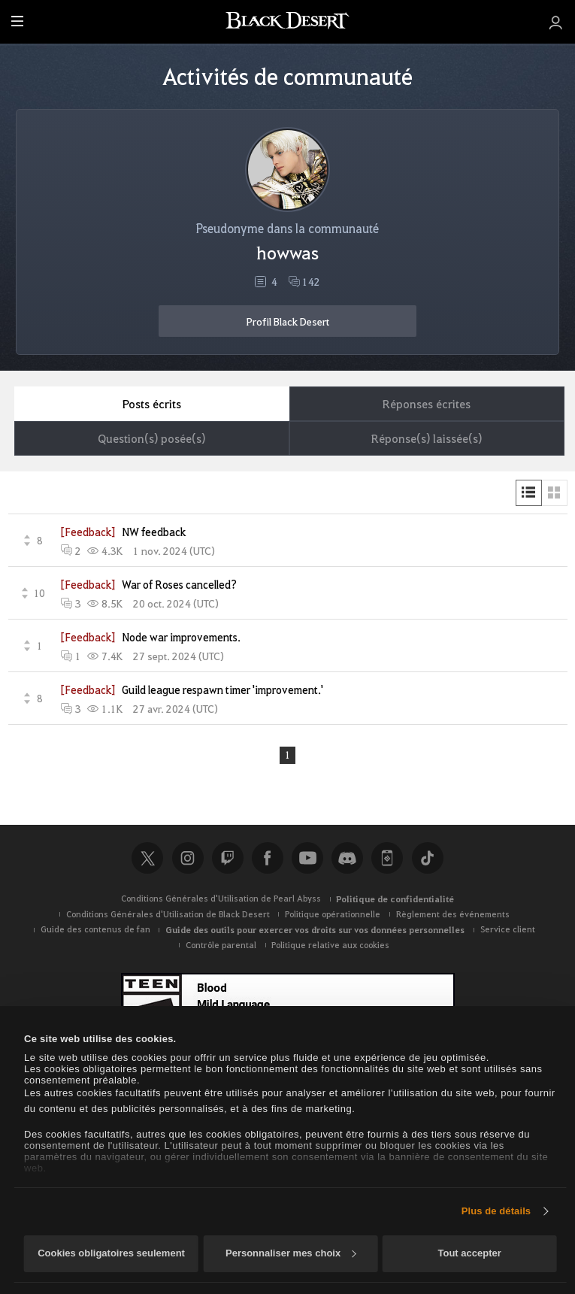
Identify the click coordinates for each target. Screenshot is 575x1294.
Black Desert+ (387, 858)
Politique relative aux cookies (330, 945)
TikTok (427, 858)
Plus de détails (496, 1211)
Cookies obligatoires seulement (111, 1253)
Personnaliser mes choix (290, 1253)
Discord (347, 858)
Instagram (188, 858)
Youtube (307, 858)
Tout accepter (469, 1253)
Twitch (228, 858)
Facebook (267, 858)
